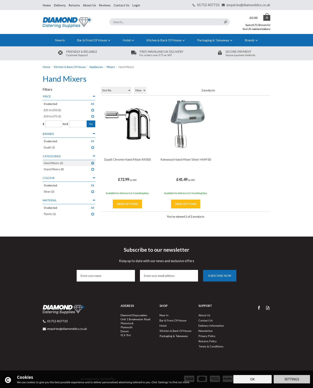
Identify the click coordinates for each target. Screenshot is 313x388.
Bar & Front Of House (172, 320)
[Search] (169, 21)
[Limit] (140, 90)
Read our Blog (267, 307)
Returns (74, 5)
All (92, 103)
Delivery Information (211, 325)
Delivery (60, 5)
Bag (253, 18)
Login (136, 5)
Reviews (105, 5)
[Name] (106, 276)
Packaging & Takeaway (173, 336)
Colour (69, 178)
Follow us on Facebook (258, 307)
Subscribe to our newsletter (156, 255)
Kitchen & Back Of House (175, 330)
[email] (169, 276)
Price (69, 96)
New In (163, 315)
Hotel (162, 325)
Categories (69, 156)
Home (47, 5)
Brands (69, 133)
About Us (204, 315)
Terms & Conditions (210, 346)
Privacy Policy (206, 336)
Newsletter (205, 330)
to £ (65, 123)
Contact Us (205, 320)
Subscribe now (219, 275)
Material (69, 200)
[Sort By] (116, 90)
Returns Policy (207, 341)
